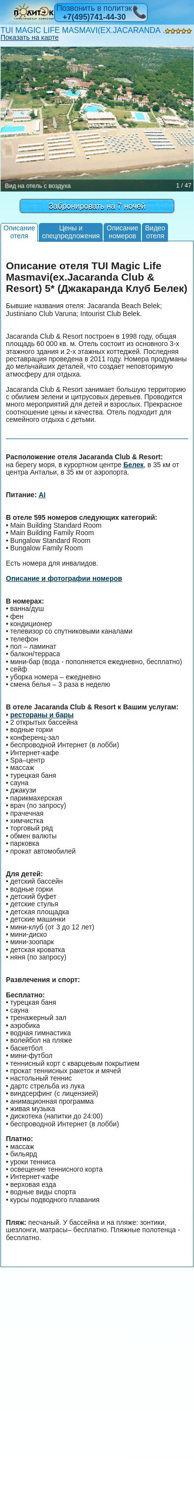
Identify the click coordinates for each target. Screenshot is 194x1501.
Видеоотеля (155, 231)
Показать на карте (29, 37)
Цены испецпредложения (71, 231)
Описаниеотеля (19, 231)
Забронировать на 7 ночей (97, 206)
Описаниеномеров (122, 231)
